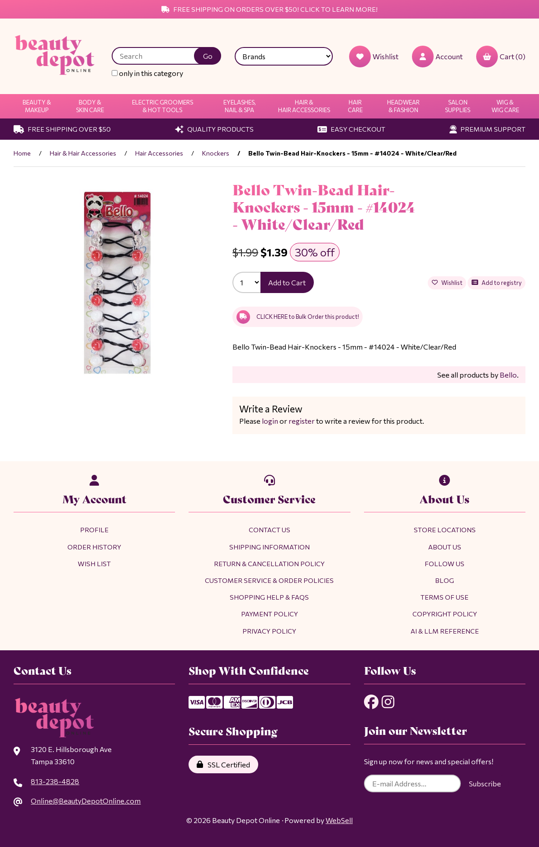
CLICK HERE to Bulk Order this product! (297, 317)
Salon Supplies (457, 106)
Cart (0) (500, 56)
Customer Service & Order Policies (269, 580)
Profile (94, 529)
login (270, 421)
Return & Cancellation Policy (269, 563)
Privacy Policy (269, 631)
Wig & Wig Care (505, 106)
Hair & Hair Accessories (304, 106)
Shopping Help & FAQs (269, 597)
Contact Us (269, 529)
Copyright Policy (444, 614)
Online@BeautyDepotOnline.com (85, 800)
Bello (508, 374)
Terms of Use (444, 597)
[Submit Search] (208, 56)
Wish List (94, 563)
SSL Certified (223, 764)
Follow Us (444, 563)
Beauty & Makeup (37, 106)
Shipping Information (269, 547)
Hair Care (355, 106)
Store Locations (445, 529)
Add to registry (496, 282)
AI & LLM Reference (445, 631)
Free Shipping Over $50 (62, 129)
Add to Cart (287, 282)
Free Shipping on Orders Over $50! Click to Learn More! (269, 9)
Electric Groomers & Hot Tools (162, 106)
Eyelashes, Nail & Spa (239, 106)
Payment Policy (269, 614)
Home (22, 153)
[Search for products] (160, 56)
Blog (444, 580)
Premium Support (487, 129)
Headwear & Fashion (403, 106)
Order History (94, 547)
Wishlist (446, 282)
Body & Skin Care (90, 106)
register (301, 421)
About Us (444, 547)
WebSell (339, 820)
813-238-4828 (55, 781)
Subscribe (485, 784)
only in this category (148, 73)
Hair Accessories (159, 153)
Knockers (215, 153)
